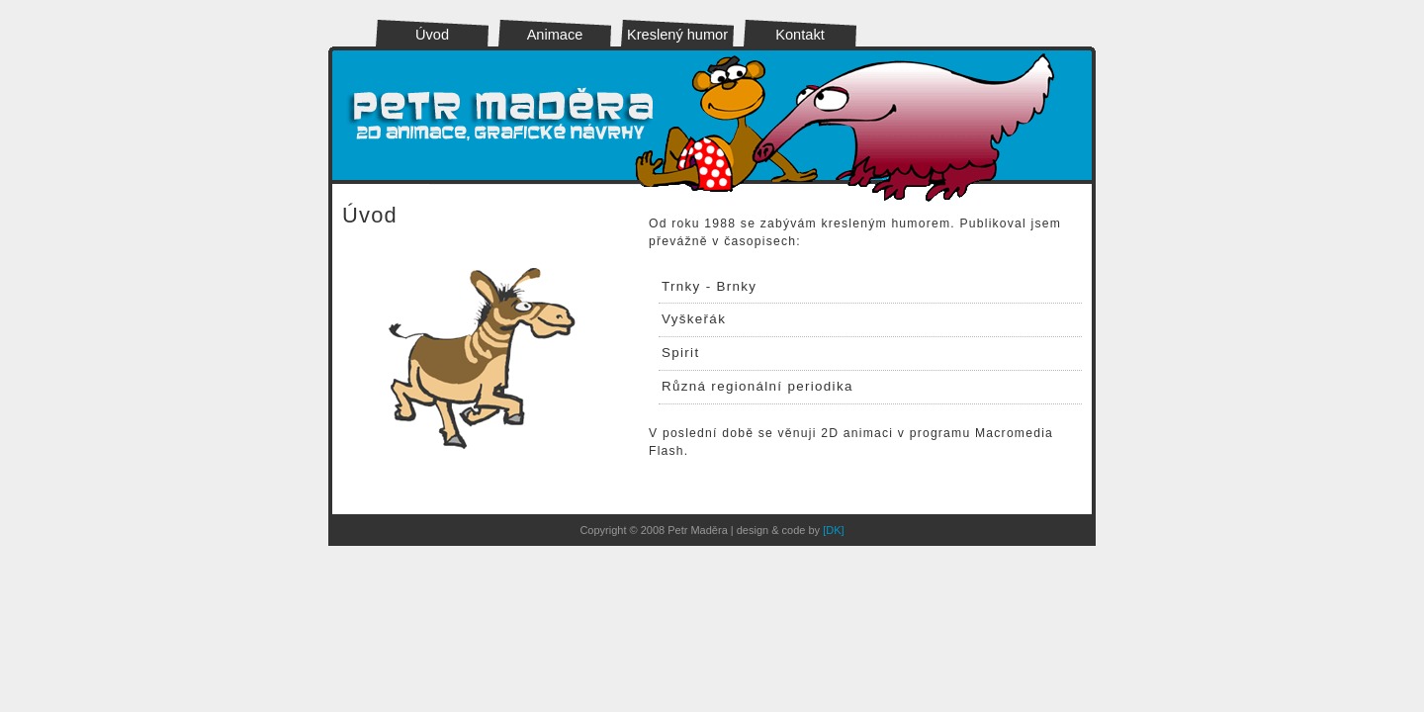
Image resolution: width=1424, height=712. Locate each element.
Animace (555, 35)
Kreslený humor (677, 35)
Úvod (432, 35)
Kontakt (799, 35)
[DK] (833, 530)
